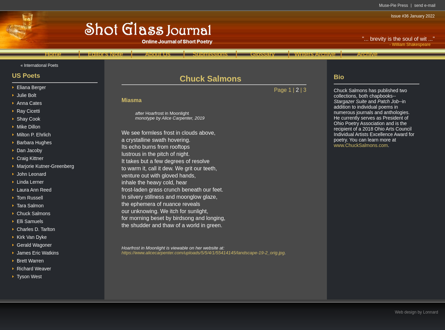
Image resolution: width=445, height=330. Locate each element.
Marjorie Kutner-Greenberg (43, 165)
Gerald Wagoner (32, 244)
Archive (367, 54)
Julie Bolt (24, 94)
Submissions (210, 54)
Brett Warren (28, 260)
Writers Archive (315, 54)
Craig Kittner (27, 157)
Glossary (262, 54)
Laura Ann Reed (31, 189)
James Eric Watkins (35, 252)
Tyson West (27, 275)
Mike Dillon (26, 126)
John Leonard (29, 173)
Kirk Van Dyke (29, 236)
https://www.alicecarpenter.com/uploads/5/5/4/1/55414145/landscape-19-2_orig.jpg (203, 252)
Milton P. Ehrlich (31, 133)
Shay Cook (26, 118)
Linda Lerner (28, 181)
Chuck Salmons (31, 212)
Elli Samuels (27, 220)
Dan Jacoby (27, 149)
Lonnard (430, 312)
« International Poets (39, 65)
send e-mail (424, 5)
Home (53, 54)
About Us (157, 54)
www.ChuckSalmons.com (361, 145)
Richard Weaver (31, 267)
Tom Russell (27, 196)
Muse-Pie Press (393, 5)
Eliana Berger (29, 86)
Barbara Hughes (32, 141)
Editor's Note (105, 54)
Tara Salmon (28, 204)
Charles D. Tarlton (33, 228)
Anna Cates (27, 102)
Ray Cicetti (26, 110)
